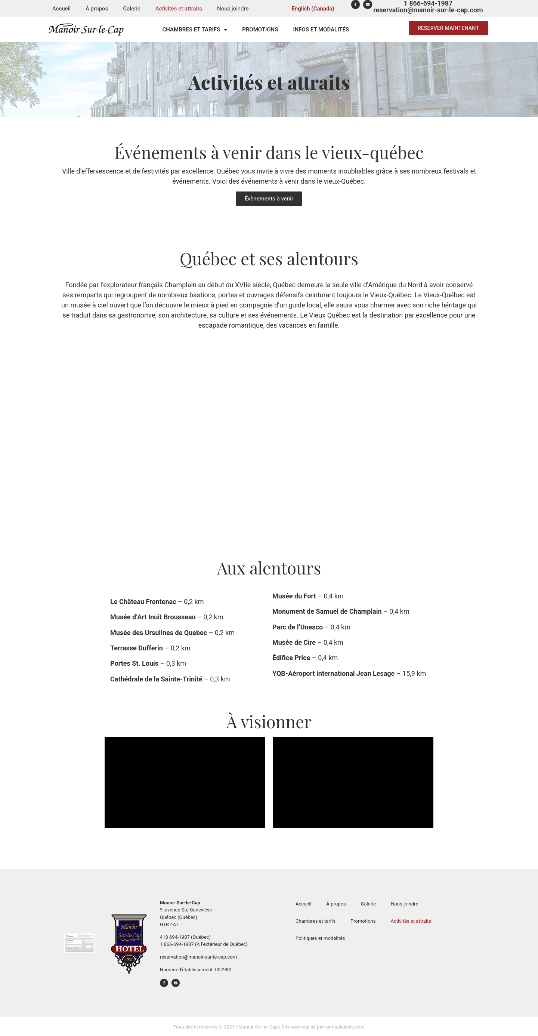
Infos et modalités (321, 29)
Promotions (260, 29)
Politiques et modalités (320, 938)
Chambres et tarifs (195, 29)
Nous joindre (232, 8)
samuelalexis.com (344, 1027)
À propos (97, 8)
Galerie (131, 8)
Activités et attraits (178, 8)
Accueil (61, 8)
